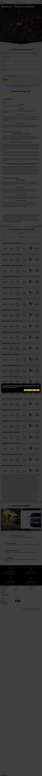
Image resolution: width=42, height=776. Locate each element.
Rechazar (32, 390)
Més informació (14, 387)
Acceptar (27, 390)
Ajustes (37, 390)
